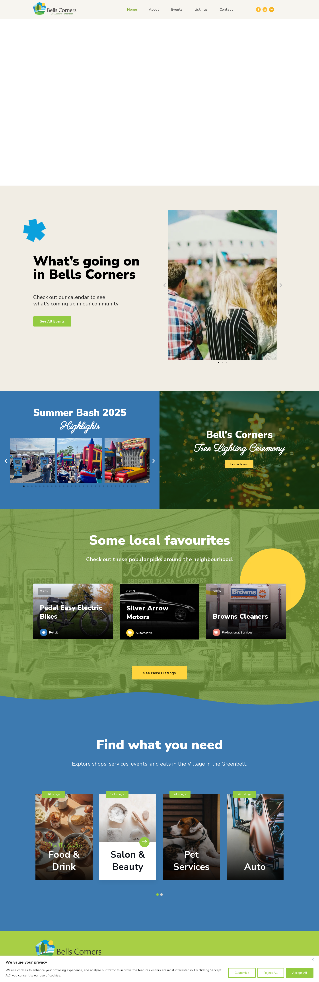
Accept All (299, 973)
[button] (164, 285)
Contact (226, 9)
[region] (159, 969)
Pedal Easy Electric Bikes (71, 612)
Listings (201, 9)
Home (132, 9)
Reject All (271, 973)
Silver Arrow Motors (147, 613)
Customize (242, 973)
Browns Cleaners (240, 616)
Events (177, 9)
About (154, 9)
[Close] (314, 959)
